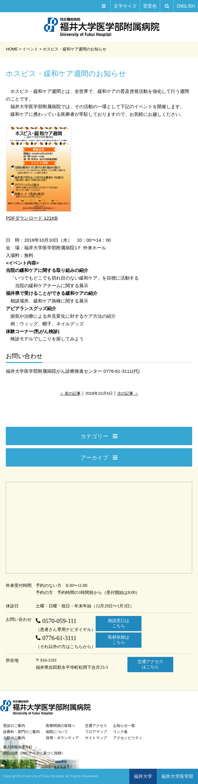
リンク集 (120, 732)
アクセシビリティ (127, 738)
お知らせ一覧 (124, 726)
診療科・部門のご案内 (21, 732)
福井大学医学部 (177, 776)
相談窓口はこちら (118, 623)
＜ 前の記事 (70, 393)
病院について (57, 732)
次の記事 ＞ (127, 393)
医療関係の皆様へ (60, 726)
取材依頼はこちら (118, 640)
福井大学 (143, 776)
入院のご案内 (14, 738)
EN (186, 6)
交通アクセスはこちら (150, 664)
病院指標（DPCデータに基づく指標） (34, 753)
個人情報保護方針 (17, 747)
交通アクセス (96, 726)
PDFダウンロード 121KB (39, 172)
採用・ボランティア (62, 738)
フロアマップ (96, 732)
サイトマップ (96, 738)
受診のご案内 (14, 726)
